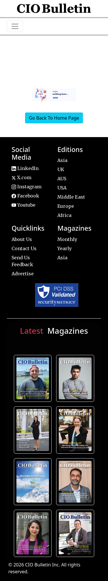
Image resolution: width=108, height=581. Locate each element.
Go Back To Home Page (54, 118)
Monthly (67, 239)
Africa (64, 215)
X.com (21, 177)
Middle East (71, 197)
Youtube (23, 205)
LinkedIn (25, 168)
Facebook (25, 196)
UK (60, 169)
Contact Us (24, 248)
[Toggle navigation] (15, 26)
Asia (62, 160)
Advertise (23, 273)
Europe (65, 206)
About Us (22, 239)
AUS (61, 178)
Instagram (26, 186)
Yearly (64, 248)
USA (62, 188)
